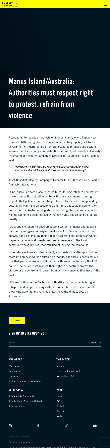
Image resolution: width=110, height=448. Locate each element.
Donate (17, 320)
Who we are (14, 366)
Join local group (16, 406)
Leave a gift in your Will (68, 371)
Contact (60, 406)
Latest (59, 396)
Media (59, 416)
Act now (60, 366)
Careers (60, 411)
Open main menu (105, 4)
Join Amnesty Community (21, 396)
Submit (92, 342)
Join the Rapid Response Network (25, 401)
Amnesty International (19, 442)
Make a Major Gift (65, 376)
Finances (13, 376)
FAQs (59, 401)
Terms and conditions (19, 436)
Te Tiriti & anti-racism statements (25, 381)
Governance (14, 371)
